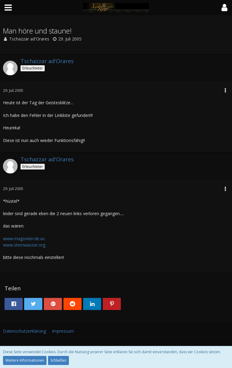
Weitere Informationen (24, 360)
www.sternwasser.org (24, 245)
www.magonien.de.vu (24, 238)
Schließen (58, 360)
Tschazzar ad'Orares (29, 39)
